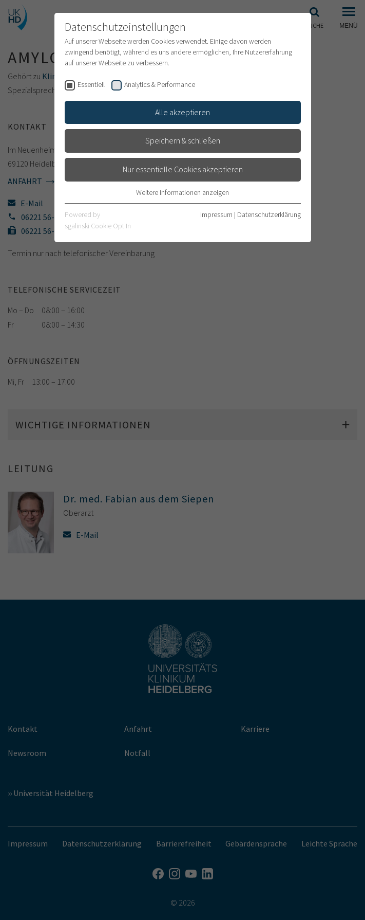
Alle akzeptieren (182, 112)
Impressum (216, 214)
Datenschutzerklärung (269, 214)
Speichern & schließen (182, 140)
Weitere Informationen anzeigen (182, 192)
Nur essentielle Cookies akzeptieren (183, 169)
